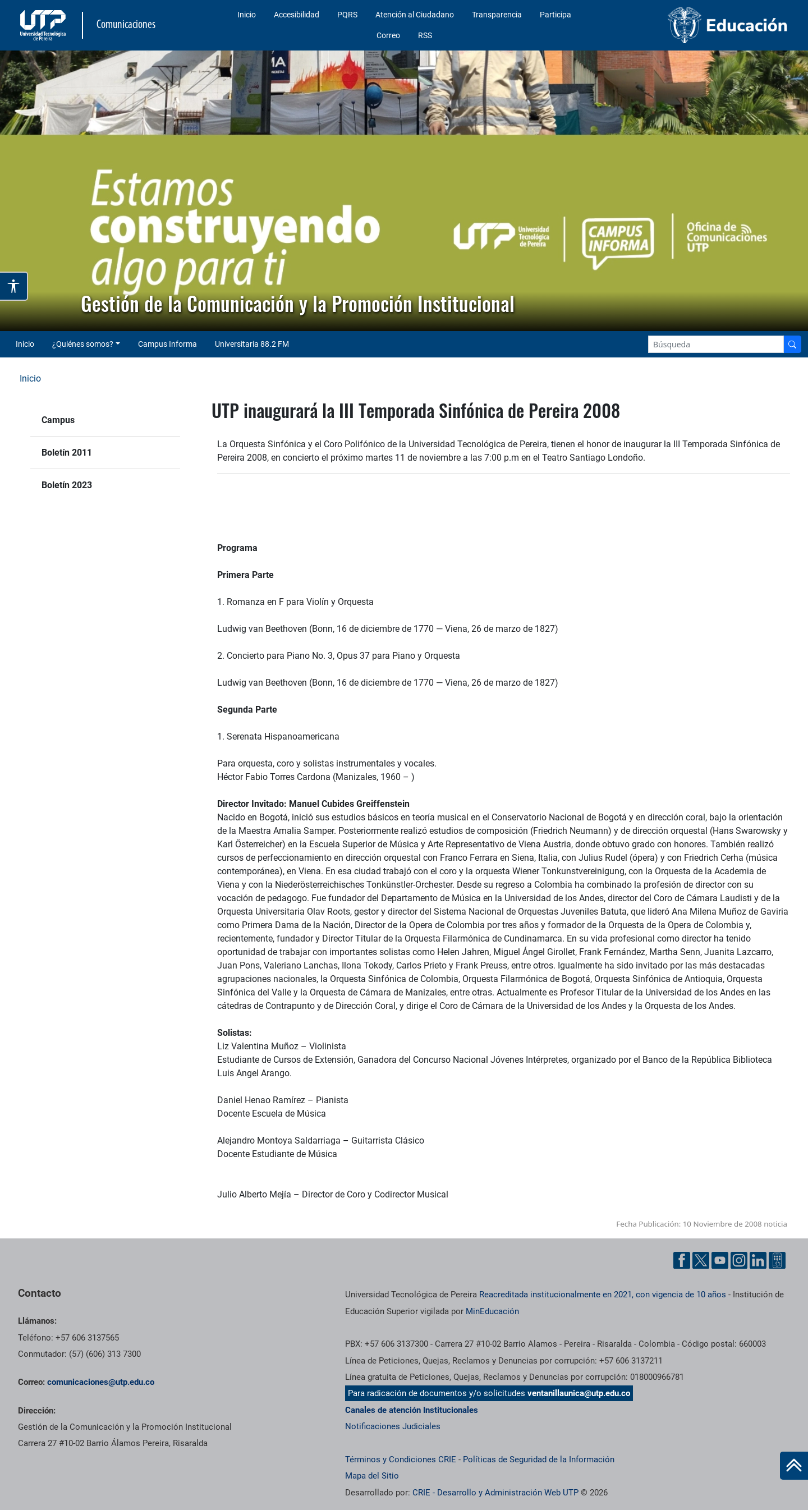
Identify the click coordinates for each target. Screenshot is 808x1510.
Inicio (246, 14)
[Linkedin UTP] (758, 1260)
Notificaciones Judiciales (392, 1426)
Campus (58, 420)
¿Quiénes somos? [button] (82, 343)
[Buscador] (792, 344)
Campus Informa (167, 343)
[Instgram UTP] (739, 1260)
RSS (425, 35)
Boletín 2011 (67, 452)
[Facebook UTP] (681, 1260)
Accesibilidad (296, 14)
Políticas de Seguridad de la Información (538, 1459)
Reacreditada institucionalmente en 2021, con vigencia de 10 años (602, 1294)
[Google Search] (716, 344)
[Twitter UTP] (700, 1260)
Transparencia (497, 14)
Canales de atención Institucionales (411, 1410)
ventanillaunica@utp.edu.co (578, 1393)
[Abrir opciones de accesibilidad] (14, 286)
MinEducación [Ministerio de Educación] (492, 1311)
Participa (555, 14)
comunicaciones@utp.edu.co (100, 1382)
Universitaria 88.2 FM (252, 343)
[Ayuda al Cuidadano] (777, 1260)
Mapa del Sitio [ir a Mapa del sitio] (372, 1476)
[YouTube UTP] (719, 1260)
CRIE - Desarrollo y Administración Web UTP (495, 1493)
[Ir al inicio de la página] (794, 1465)
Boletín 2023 (67, 485)
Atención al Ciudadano (414, 14)
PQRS (347, 14)
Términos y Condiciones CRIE (400, 1459)
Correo (388, 35)
